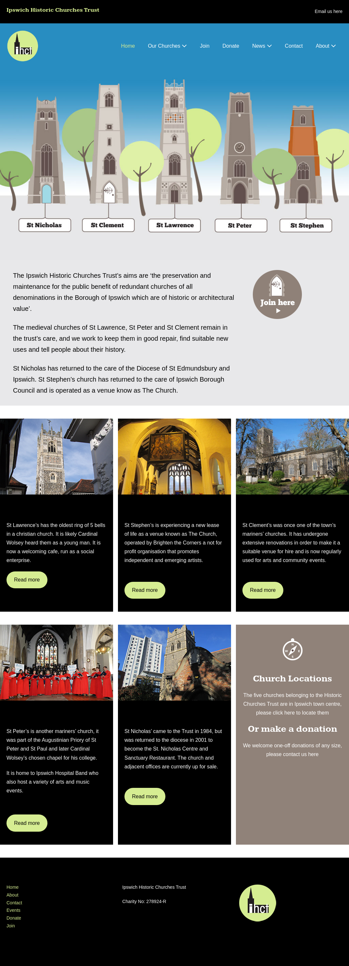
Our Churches (167, 46)
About (326, 46)
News (262, 46)
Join (204, 46)
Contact (294, 46)
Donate (231, 46)
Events (13, 910)
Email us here (329, 11)
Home (128, 46)
